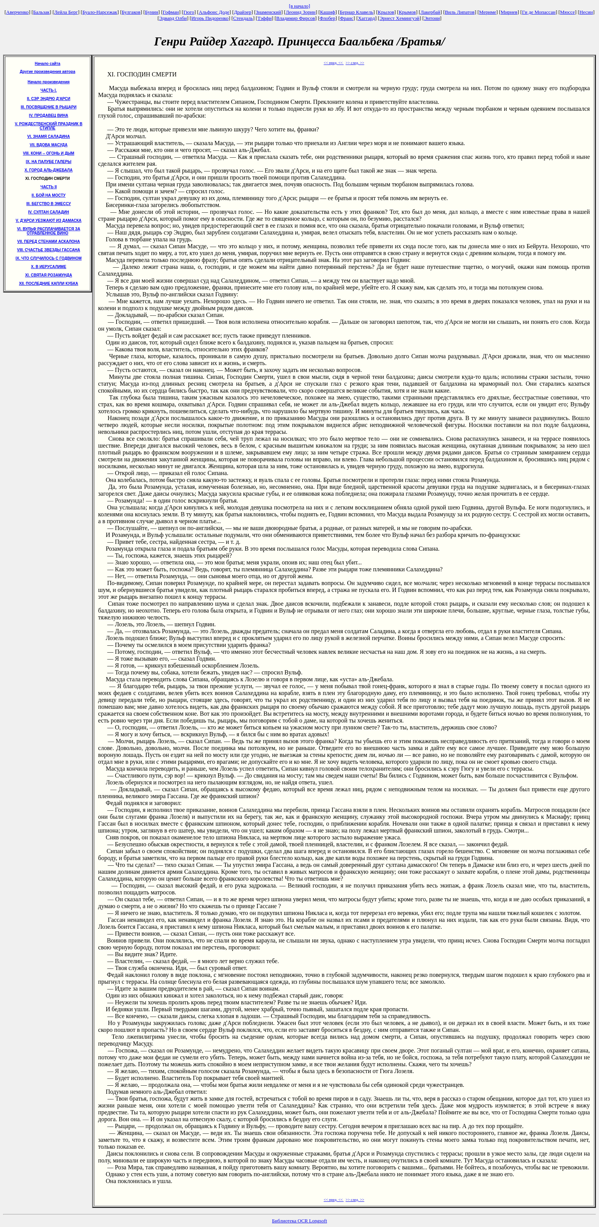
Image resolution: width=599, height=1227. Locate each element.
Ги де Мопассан (538, 12)
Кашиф (327, 12)
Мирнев (509, 12)
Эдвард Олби (173, 18)
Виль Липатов (460, 12)
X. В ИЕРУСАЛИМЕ (48, 267)
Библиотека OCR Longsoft (299, 1221)
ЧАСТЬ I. (48, 90)
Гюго (188, 12)
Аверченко (17, 12)
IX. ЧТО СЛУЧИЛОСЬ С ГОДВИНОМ (49, 258)
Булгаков (131, 12)
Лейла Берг (66, 12)
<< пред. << (333, 63)
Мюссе (567, 12)
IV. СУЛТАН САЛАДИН (48, 212)
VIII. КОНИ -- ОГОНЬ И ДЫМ (48, 153)
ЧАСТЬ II (48, 187)
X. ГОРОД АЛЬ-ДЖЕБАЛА (48, 170)
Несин (586, 12)
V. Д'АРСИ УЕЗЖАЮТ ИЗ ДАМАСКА (48, 220)
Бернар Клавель (356, 12)
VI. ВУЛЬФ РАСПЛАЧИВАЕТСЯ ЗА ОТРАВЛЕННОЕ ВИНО (48, 231)
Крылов (386, 12)
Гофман (171, 12)
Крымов (407, 12)
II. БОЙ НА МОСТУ (49, 195)
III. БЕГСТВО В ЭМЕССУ (48, 204)
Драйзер (242, 12)
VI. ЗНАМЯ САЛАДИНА (48, 136)
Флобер (327, 18)
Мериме (487, 12)
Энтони (432, 18)
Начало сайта (47, 63)
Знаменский (268, 12)
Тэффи (264, 18)
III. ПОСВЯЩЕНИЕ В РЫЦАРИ (48, 107)
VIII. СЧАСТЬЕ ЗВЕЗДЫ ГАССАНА (48, 250)
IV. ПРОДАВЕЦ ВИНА (48, 115)
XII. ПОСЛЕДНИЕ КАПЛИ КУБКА (48, 283)
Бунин (152, 12)
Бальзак (41, 12)
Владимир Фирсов (295, 18)
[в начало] (299, 6)
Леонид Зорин (301, 12)
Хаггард (366, 18)
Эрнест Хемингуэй (399, 18)
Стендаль (243, 18)
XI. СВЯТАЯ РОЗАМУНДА (48, 275)
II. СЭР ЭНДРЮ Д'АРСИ (48, 99)
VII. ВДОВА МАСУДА (49, 145)
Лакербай (430, 12)
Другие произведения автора (47, 72)
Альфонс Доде (214, 12)
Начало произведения (49, 82)
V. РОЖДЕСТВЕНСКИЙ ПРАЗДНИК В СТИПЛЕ (49, 126)
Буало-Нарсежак (100, 12)
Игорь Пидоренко (209, 18)
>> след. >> (355, 63)
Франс (346, 18)
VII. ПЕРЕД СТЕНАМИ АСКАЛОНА (48, 241)
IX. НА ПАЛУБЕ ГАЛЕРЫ (48, 162)
